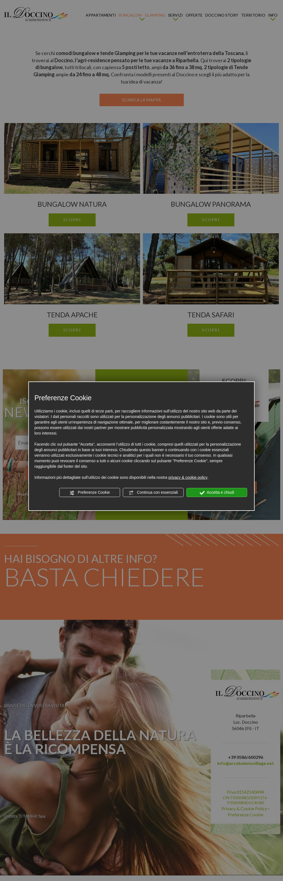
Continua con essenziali (153, 492)
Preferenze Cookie (90, 492)
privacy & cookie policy (188, 477)
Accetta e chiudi (217, 492)
